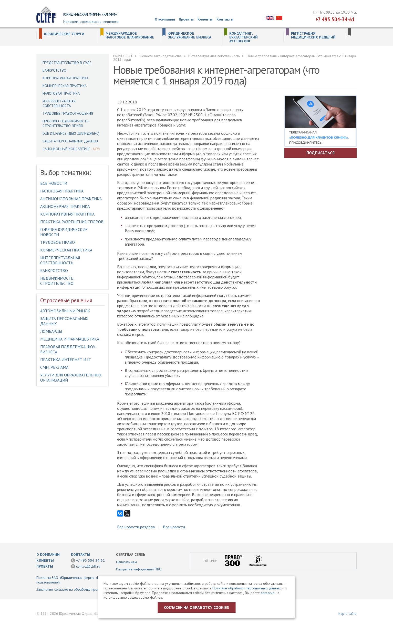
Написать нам (126, 562)
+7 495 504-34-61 (335, 19)
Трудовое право (57, 242)
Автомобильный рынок (65, 310)
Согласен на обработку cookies (196, 607)
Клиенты (205, 19)
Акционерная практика (65, 206)
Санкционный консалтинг (66, 149)
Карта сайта (347, 613)
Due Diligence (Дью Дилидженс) (71, 133)
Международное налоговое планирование (130, 35)
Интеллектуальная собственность (59, 103)
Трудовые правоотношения (68, 113)
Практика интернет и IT (65, 359)
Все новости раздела (136, 526)
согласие (268, 592)
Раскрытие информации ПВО (139, 569)
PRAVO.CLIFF (123, 56)
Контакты (224, 19)
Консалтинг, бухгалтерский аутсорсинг (243, 37)
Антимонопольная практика (71, 198)
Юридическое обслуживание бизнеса (189, 35)
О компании (165, 19)
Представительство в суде (67, 62)
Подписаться (320, 152)
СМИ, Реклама (54, 367)
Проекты (186, 19)
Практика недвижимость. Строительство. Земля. (66, 123)
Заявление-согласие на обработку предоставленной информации (88, 589)
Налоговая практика (61, 93)
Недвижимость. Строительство (57, 281)
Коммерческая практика (65, 85)
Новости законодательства (161, 56)
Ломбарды (51, 331)
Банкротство (54, 70)
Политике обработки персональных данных (246, 588)
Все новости (53, 183)
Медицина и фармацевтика (69, 339)
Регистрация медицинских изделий (313, 35)
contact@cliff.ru (88, 566)
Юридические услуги (64, 34)
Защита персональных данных (70, 141)
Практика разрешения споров (72, 221)
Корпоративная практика (66, 78)
